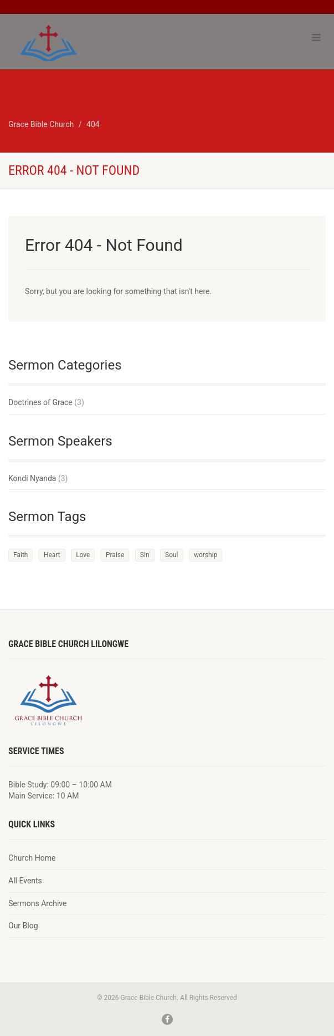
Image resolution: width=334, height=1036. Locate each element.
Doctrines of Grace (40, 402)
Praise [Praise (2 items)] (115, 555)
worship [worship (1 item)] (205, 555)
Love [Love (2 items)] (83, 555)
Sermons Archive (37, 903)
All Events (25, 880)
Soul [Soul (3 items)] (171, 555)
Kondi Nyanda (32, 478)
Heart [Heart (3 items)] (52, 555)
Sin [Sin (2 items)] (145, 555)
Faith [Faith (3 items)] (20, 555)
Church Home (31, 857)
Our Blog (23, 925)
